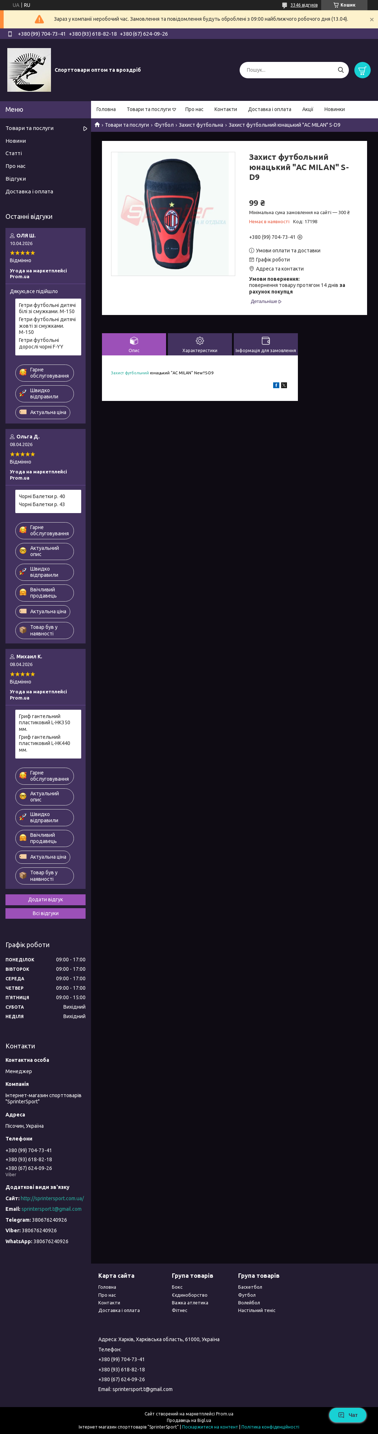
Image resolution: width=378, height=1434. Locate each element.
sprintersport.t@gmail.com (51, 1209)
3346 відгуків (304, 5)
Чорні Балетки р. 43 (42, 504)
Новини (15, 141)
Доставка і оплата (269, 109)
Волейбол (249, 1302)
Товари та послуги (149, 109)
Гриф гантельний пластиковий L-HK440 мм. (44, 743)
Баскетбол (250, 1286)
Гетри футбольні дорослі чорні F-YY (41, 343)
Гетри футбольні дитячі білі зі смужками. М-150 (47, 308)
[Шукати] (340, 70)
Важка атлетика (190, 1302)
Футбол (164, 125)
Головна (106, 109)
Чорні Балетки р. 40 (42, 496)
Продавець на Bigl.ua (189, 1420)
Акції (308, 109)
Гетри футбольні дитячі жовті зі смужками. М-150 (47, 325)
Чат (348, 1415)
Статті (13, 153)
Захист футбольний (130, 373)
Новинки (334, 109)
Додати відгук (45, 899)
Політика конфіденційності (270, 1427)
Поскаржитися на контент (210, 1427)
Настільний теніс (256, 1310)
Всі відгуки (46, 913)
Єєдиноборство (190, 1294)
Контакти (225, 109)
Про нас (194, 109)
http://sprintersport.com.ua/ (52, 1198)
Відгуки (15, 179)
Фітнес (179, 1310)
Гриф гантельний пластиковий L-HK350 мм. (44, 722)
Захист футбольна (201, 125)
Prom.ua (224, 1413)
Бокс (177, 1286)
